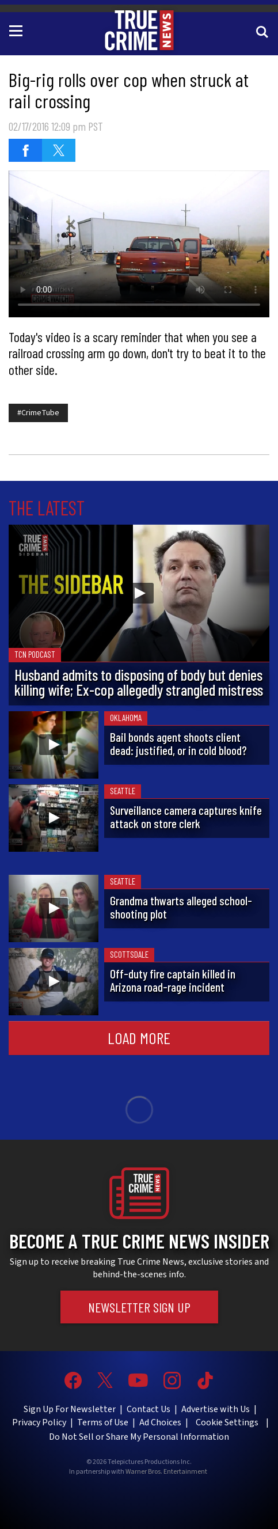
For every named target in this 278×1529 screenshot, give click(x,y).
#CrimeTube (38, 413)
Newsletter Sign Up (139, 1307)
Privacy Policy (39, 1422)
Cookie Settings (227, 1422)
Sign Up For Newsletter (70, 1409)
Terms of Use (102, 1422)
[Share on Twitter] (58, 150)
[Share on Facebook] (25, 150)
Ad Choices (160, 1422)
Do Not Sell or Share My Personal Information (139, 1437)
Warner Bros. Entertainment (166, 1472)
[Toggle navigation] (17, 30)
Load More (139, 1038)
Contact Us (148, 1409)
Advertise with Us (215, 1409)
